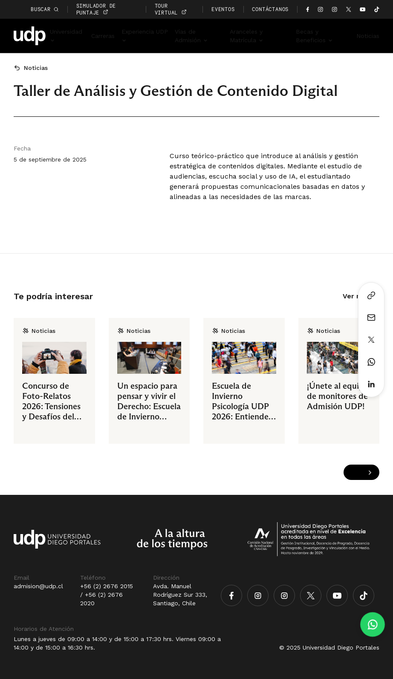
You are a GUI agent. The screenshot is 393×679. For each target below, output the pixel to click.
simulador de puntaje (96, 9)
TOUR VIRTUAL (171, 9)
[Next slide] (370, 472)
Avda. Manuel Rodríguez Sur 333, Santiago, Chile (180, 595)
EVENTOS (223, 9)
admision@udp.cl (38, 586)
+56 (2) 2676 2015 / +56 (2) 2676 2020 (106, 595)
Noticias (367, 35)
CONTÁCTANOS (270, 9)
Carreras (103, 35)
